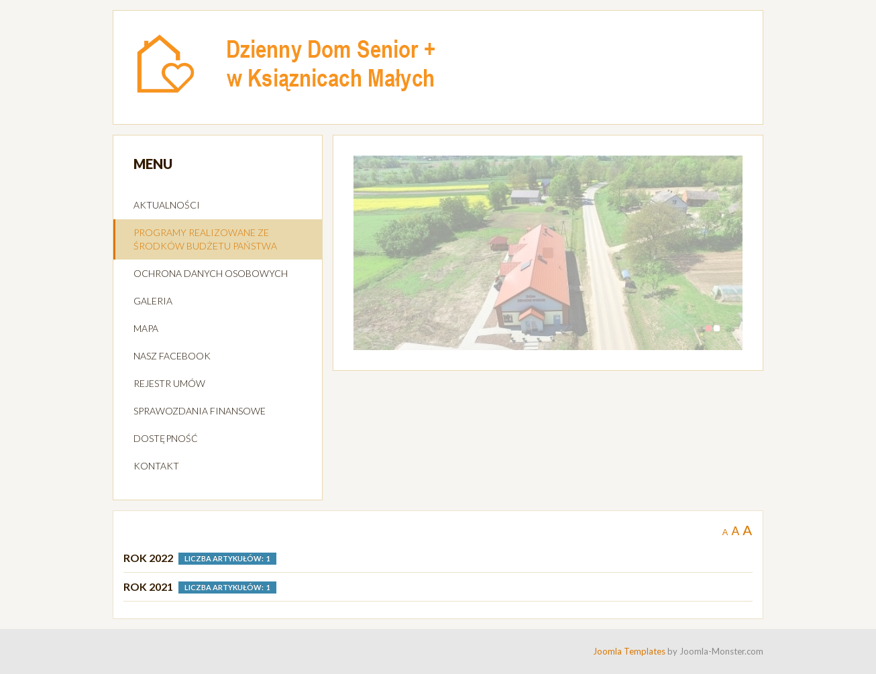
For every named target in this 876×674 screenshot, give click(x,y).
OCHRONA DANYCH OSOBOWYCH (210, 273)
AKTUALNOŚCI (166, 205)
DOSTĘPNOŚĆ (165, 438)
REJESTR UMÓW (169, 383)
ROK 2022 (148, 557)
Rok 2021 (148, 586)
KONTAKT (156, 465)
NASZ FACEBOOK (172, 355)
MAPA (145, 328)
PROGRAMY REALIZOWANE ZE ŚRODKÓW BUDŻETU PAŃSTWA (205, 239)
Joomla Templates (629, 651)
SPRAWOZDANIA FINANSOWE (199, 410)
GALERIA (152, 300)
